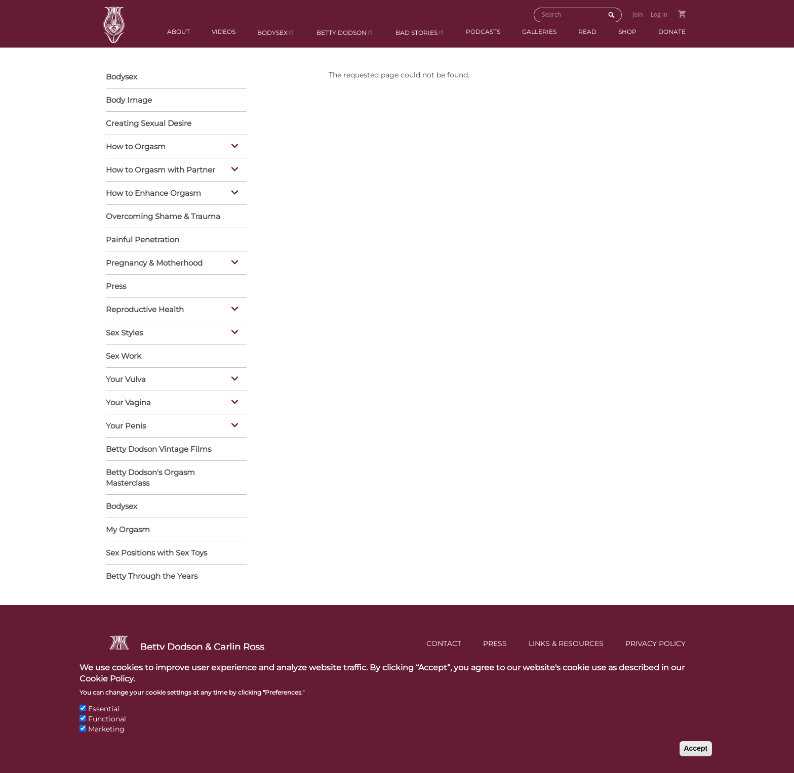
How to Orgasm (174, 147)
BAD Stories (420, 32)
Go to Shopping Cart (682, 14)
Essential (104, 719)
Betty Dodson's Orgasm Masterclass (150, 477)
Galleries (539, 31)
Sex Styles (174, 333)
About (178, 31)
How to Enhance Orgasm (174, 193)
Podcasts (483, 31)
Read (587, 31)
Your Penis (174, 426)
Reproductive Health (174, 310)
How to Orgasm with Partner (174, 170)
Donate (672, 31)
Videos (223, 31)
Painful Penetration (142, 239)
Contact (443, 643)
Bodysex (276, 32)
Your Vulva (174, 379)
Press (116, 286)
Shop (627, 31)
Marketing (106, 739)
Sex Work (123, 356)
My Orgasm (128, 529)
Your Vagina (174, 403)
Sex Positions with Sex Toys (156, 552)
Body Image (129, 100)
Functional (107, 729)
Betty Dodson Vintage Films (158, 449)
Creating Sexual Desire (148, 123)
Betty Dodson (345, 32)
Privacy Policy (655, 643)
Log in (659, 14)
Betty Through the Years (151, 576)
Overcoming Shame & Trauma (163, 216)
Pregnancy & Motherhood (174, 263)
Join (637, 14)
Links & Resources (566, 643)
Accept (696, 759)
